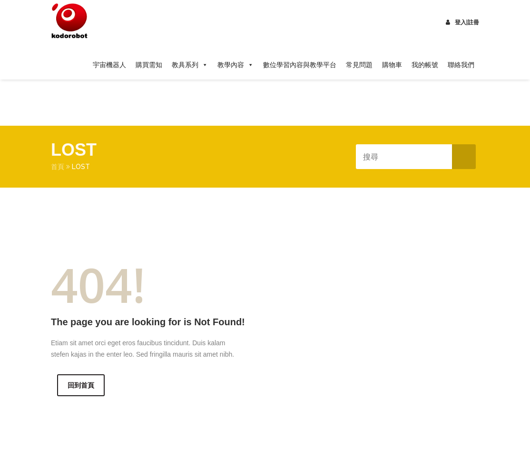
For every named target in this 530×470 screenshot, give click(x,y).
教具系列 (190, 64)
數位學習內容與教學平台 (299, 65)
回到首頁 (81, 385)
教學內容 (235, 64)
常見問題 (359, 65)
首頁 (57, 166)
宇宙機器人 (109, 65)
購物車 (392, 65)
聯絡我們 (461, 65)
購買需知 (149, 65)
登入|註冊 (462, 22)
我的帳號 (425, 65)
